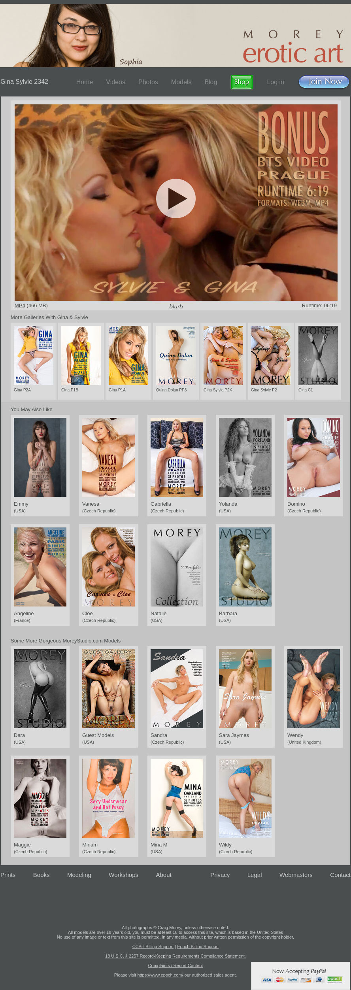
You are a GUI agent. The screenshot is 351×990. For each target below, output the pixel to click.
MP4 (20, 305)
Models (181, 82)
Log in (275, 82)
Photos (148, 82)
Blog (210, 82)
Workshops (123, 874)
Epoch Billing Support (198, 946)
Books (41, 874)
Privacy (220, 874)
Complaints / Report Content (175, 965)
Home (84, 82)
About (164, 874)
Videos (115, 82)
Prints (7, 874)
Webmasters (296, 874)
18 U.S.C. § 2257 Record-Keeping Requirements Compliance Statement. (175, 956)
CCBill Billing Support (153, 946)
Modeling (79, 874)
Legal (254, 874)
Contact (340, 874)
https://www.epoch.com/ (160, 975)
